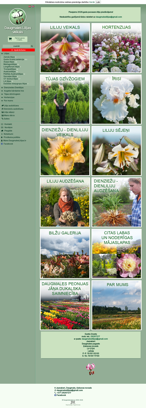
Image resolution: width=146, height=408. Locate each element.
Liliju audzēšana (10, 105)
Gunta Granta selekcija (15, 59)
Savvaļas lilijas (11, 76)
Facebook (7, 144)
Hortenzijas (7, 97)
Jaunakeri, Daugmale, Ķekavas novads (74, 388)
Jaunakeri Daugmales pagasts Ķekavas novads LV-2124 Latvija (91, 346)
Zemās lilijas (10, 57)
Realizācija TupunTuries (73, 405)
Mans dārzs (8, 115)
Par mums (7, 100)
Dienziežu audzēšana (12, 109)
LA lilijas (8, 81)
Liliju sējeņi (7, 112)
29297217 (95, 336)
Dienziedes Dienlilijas (12, 87)
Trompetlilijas (11, 69)
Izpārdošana (18, 50)
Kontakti (6, 124)
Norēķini (6, 127)
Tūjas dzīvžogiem (10, 94)
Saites (5, 118)
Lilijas (5, 53)
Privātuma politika (10, 137)
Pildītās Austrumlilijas (14, 74)
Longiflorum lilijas (12, 66)
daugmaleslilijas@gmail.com (109, 17)
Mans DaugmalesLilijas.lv (13, 140)
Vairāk (92, 2)
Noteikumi (7, 134)
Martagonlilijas (11, 64)
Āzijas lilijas (10, 62)
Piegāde (6, 130)
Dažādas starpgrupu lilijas (16, 83)
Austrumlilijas (11, 71)
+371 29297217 (64, 393)
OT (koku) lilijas (12, 79)
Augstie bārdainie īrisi (12, 91)
